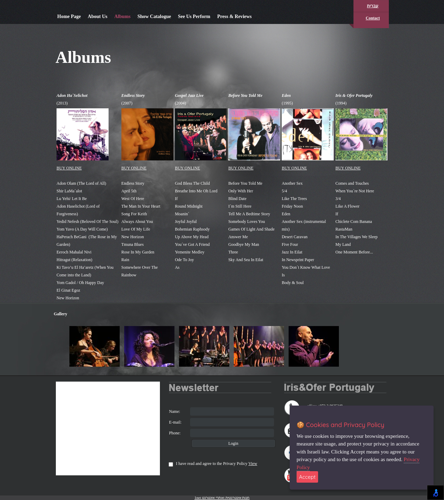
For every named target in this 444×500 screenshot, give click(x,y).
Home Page (69, 16)
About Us (97, 16)
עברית (372, 5)
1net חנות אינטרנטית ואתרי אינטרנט (222, 497)
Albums (122, 16)
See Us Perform (194, 16)
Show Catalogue (154, 16)
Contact (373, 18)
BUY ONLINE (69, 168)
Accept (307, 477)
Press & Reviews (234, 16)
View (252, 463)
